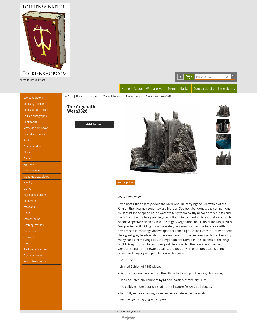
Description (125, 182)
